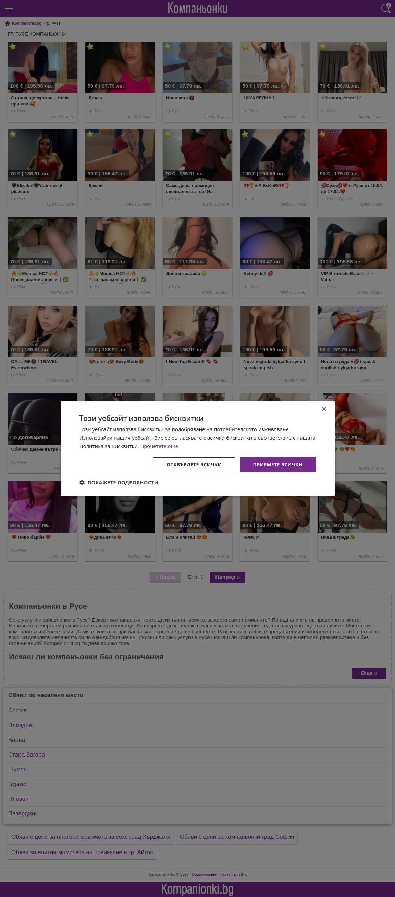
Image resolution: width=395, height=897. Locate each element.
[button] (119, 482)
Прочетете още (159, 446)
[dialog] (198, 448)
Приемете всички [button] (277, 464)
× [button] (323, 409)
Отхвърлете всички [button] (194, 464)
